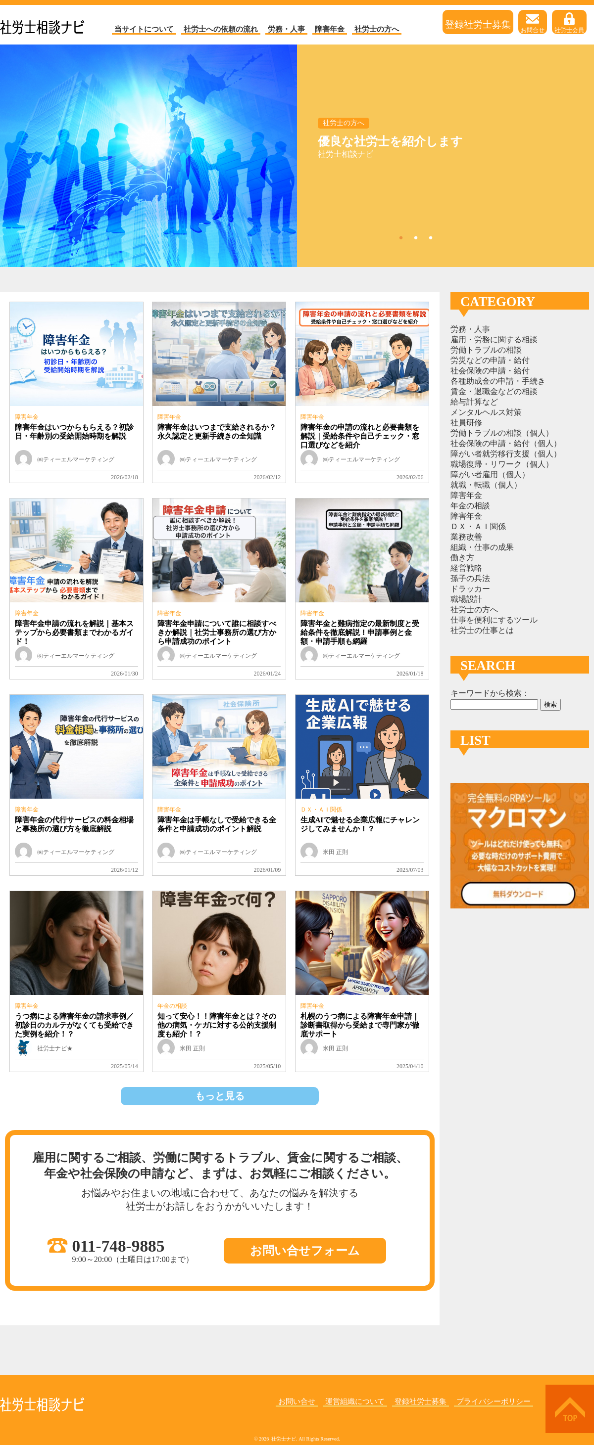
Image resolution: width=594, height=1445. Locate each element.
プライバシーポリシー (493, 1401)
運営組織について (355, 1401)
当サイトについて (144, 29)
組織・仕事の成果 (482, 547)
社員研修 (466, 422)
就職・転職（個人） (486, 485)
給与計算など (474, 402)
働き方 (462, 557)
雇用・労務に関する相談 (494, 339)
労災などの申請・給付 (490, 360)
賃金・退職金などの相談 (494, 391)
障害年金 (330, 29)
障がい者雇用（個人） (490, 474)
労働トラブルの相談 (486, 350)
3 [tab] (431, 237)
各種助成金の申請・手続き (497, 381)
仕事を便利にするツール (494, 620)
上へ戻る (569, 1409)
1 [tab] (401, 237)
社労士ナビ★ (55, 1048)
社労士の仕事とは (482, 630)
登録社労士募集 (478, 23)
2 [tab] (416, 237)
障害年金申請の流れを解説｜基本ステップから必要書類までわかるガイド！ (74, 632)
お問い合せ (296, 1401)
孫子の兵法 (470, 578)
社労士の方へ (376, 29)
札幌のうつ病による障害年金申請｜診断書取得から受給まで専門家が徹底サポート (359, 1025)
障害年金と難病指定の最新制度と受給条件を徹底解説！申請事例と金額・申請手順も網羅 (359, 632)
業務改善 (466, 537)
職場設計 (466, 599)
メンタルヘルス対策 (486, 412)
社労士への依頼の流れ (221, 29)
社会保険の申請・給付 (490, 370)
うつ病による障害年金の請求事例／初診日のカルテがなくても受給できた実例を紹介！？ (74, 1025)
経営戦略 (466, 568)
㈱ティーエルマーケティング (75, 459)
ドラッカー (470, 589)
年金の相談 (172, 1005)
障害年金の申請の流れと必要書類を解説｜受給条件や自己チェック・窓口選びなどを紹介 (359, 436)
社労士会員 (569, 23)
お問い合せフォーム (305, 1250)
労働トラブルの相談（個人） (501, 433)
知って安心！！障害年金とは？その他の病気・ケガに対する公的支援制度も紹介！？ (216, 1025)
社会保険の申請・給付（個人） (505, 443)
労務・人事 (286, 29)
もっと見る (220, 1095)
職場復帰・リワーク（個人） (501, 464)
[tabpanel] (297, 156)
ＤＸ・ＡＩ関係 (321, 809)
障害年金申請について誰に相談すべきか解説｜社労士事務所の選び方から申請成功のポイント (216, 632)
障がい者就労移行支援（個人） (505, 454)
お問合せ (532, 23)
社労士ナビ (42, 25)
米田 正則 (335, 852)
